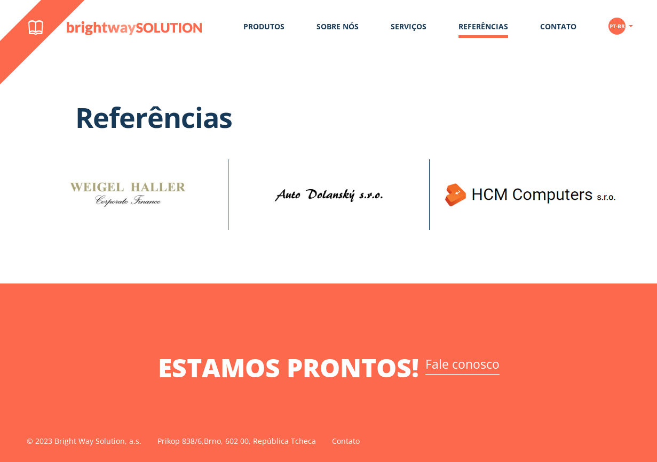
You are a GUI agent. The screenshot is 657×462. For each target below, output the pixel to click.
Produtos (263, 26)
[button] (620, 22)
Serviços (408, 26)
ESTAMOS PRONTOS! (329, 367)
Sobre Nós (337, 26)
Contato (558, 26)
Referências (483, 26)
